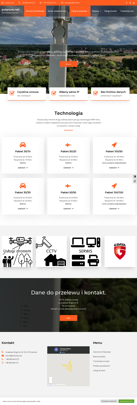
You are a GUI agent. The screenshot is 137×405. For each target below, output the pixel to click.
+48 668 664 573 (49, 3)
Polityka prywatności (101, 366)
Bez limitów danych (113, 91)
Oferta (68, 67)
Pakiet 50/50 (68, 192)
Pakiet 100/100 (114, 192)
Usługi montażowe (80, 11)
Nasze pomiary (99, 356)
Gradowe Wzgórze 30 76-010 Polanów (21, 352)
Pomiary (96, 11)
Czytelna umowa (27, 91)
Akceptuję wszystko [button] (126, 401)
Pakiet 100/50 (114, 151)
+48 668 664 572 (28, 3)
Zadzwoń (21, 168)
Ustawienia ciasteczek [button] (109, 401)
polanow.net (10, 9)
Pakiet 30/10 (23, 151)
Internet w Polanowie (35, 11)
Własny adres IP (69, 91)
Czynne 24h (9, 3)
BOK (68, 318)
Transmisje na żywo (101, 361)
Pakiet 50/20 (68, 151)
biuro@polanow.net (72, 3)
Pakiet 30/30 (23, 192)
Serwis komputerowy (58, 11)
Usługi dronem (110, 11)
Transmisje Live (127, 11)
